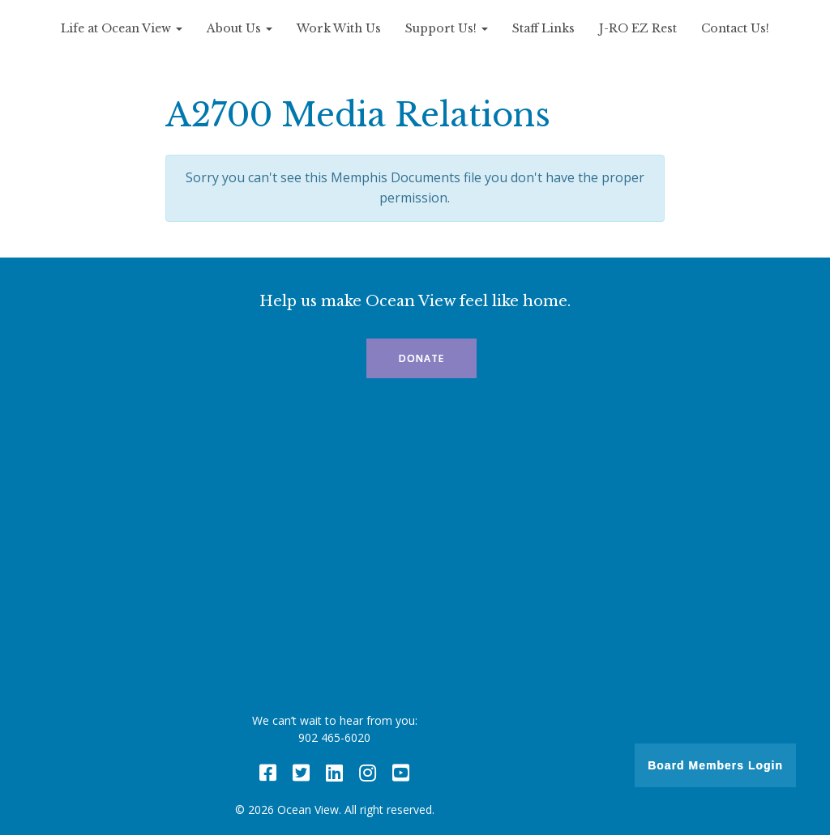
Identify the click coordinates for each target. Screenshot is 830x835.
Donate (421, 358)
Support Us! (446, 28)
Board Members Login (715, 765)
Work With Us (339, 28)
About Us (239, 28)
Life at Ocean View (121, 28)
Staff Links (543, 28)
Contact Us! (735, 28)
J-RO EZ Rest (638, 28)
